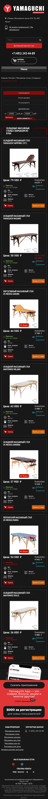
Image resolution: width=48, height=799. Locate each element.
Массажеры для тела (12, 740)
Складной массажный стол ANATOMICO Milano (16, 368)
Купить (8, 205)
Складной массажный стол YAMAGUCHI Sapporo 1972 (16, 142)
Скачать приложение (24, 685)
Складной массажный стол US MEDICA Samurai (16, 443)
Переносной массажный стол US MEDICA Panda (17, 519)
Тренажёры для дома (12, 746)
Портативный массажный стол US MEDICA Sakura (18, 292)
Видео (24, 325)
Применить (9, 117)
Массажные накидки (12, 737)
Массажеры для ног (12, 743)
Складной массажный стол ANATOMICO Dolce (16, 594)
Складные (36, 78)
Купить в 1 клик (38, 205)
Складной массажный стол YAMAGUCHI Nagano (16, 217)
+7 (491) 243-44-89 (23, 53)
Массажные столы (12, 734)
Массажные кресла (12, 731)
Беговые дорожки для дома (12, 749)
